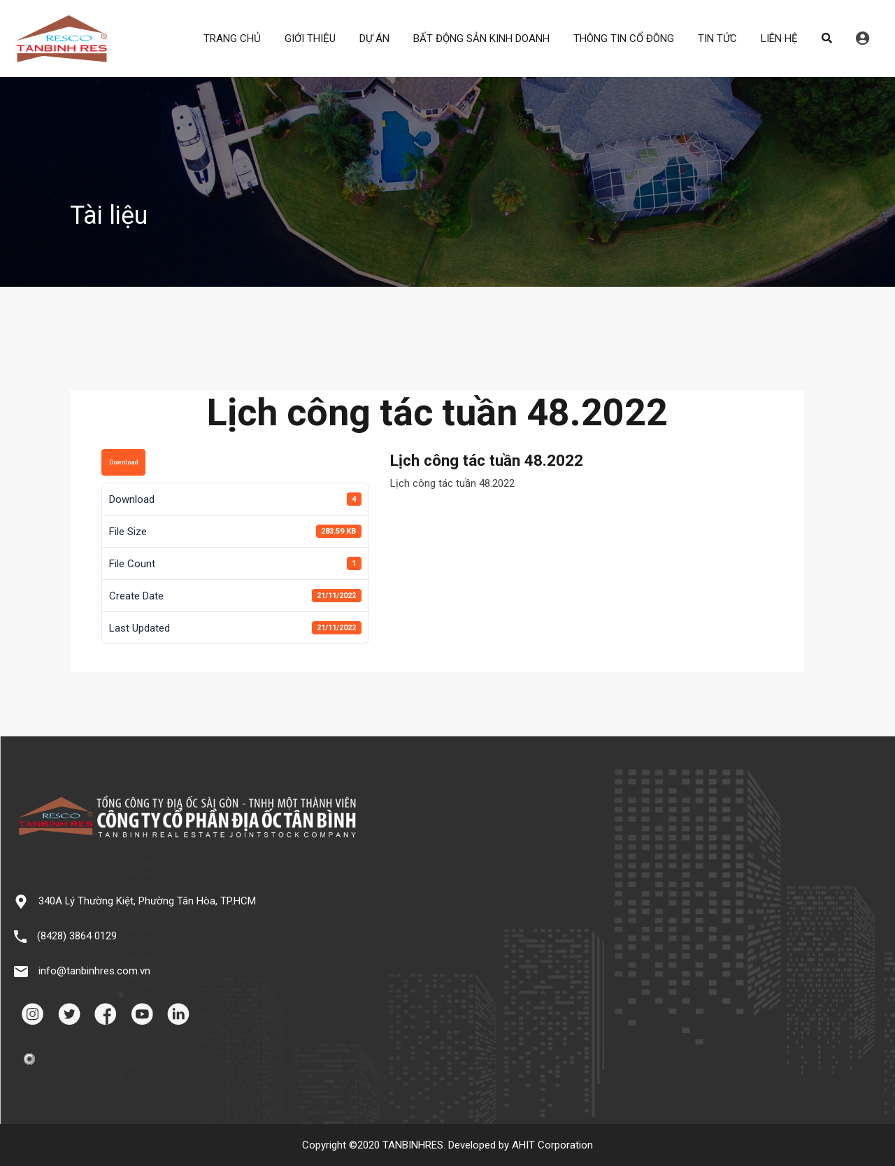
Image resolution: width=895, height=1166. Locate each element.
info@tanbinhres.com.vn (94, 971)
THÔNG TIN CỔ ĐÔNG (623, 38)
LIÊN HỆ (779, 38)
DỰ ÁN (374, 38)
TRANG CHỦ (232, 38)
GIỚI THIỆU (310, 38)
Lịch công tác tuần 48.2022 (452, 483)
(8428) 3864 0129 (77, 936)
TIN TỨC (717, 38)
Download (123, 462)
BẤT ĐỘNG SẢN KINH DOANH (481, 38)
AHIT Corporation (552, 1145)
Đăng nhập (862, 38)
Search (827, 38)
